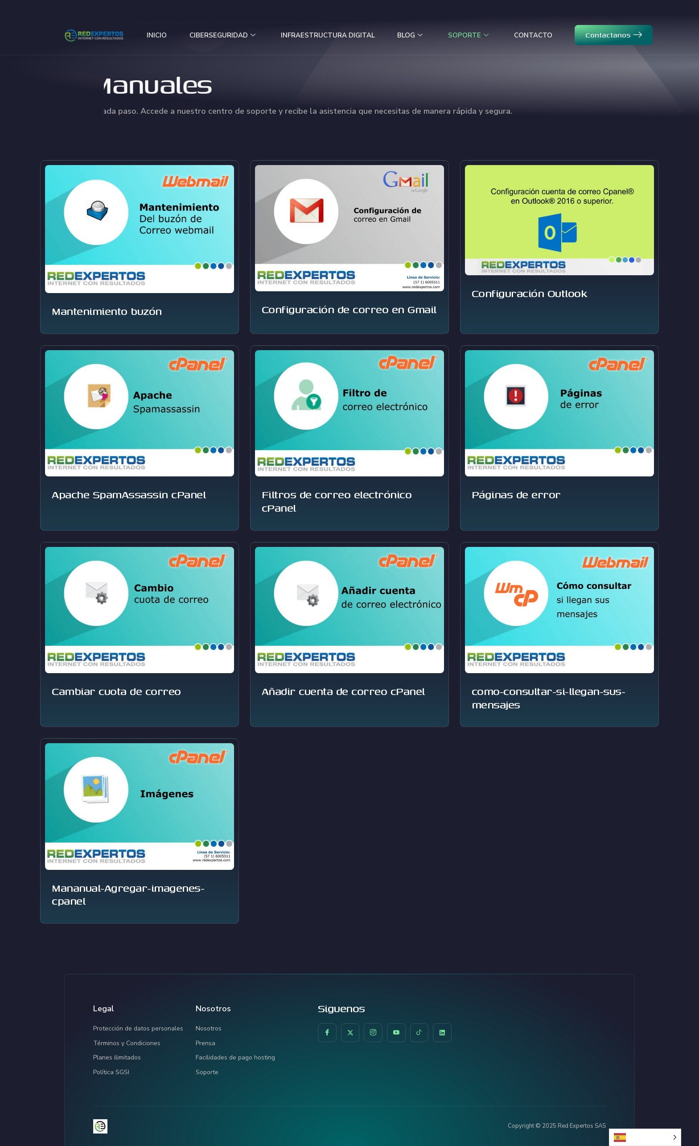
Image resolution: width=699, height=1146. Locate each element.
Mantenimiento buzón (107, 311)
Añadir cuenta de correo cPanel (343, 691)
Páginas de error (516, 494)
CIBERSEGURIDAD (222, 35)
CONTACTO (533, 34)
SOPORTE (468, 35)
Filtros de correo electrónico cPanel (337, 501)
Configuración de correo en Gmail (349, 309)
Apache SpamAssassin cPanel (129, 494)
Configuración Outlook (529, 293)
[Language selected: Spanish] (645, 1137)
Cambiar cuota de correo (116, 691)
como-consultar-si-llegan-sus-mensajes (548, 697)
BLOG (410, 35)
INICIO (157, 34)
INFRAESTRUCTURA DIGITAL (328, 34)
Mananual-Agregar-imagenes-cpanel (128, 894)
